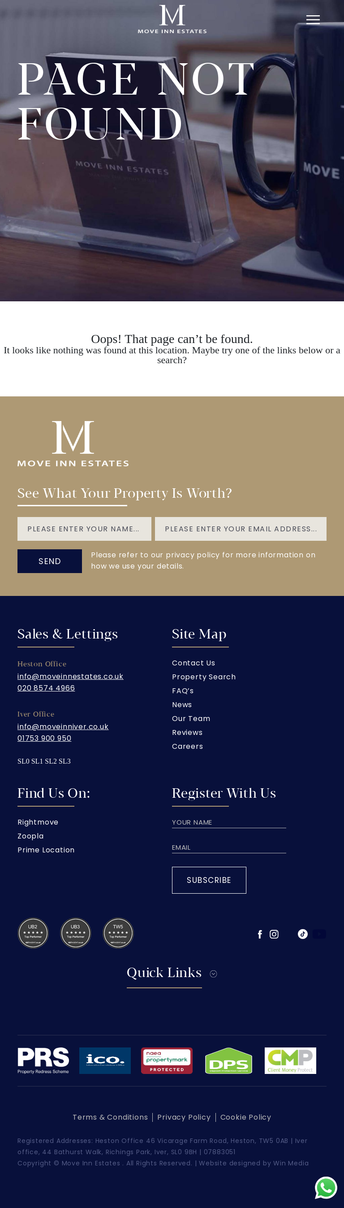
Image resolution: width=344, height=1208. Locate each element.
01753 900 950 (44, 738)
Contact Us (193, 663)
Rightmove (38, 822)
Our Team (191, 718)
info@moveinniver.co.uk (63, 726)
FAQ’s (183, 691)
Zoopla (30, 836)
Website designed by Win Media (254, 1163)
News (182, 705)
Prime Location (46, 850)
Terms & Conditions (110, 1117)
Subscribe (209, 880)
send (50, 561)
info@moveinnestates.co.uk (70, 676)
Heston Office (41, 664)
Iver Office (36, 714)
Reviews (187, 732)
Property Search (204, 677)
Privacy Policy (184, 1117)
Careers (187, 746)
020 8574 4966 (46, 688)
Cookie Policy (245, 1117)
